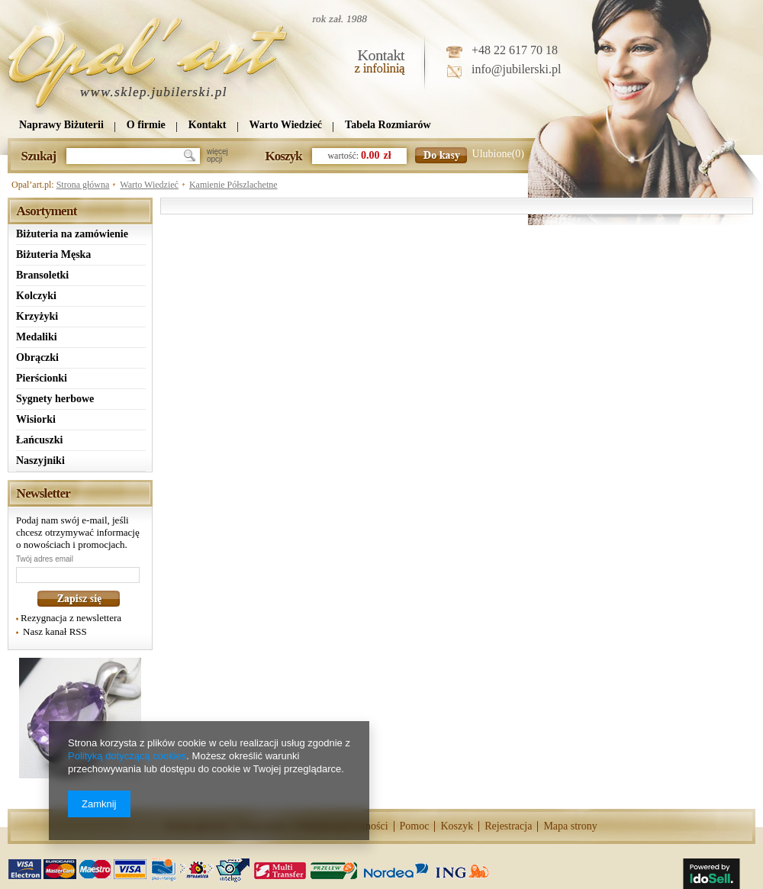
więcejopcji (217, 155)
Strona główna (83, 184)
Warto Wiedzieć (149, 184)
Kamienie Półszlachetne (233, 184)
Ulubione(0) (498, 153)
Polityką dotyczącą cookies (127, 756)
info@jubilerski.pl (516, 69)
